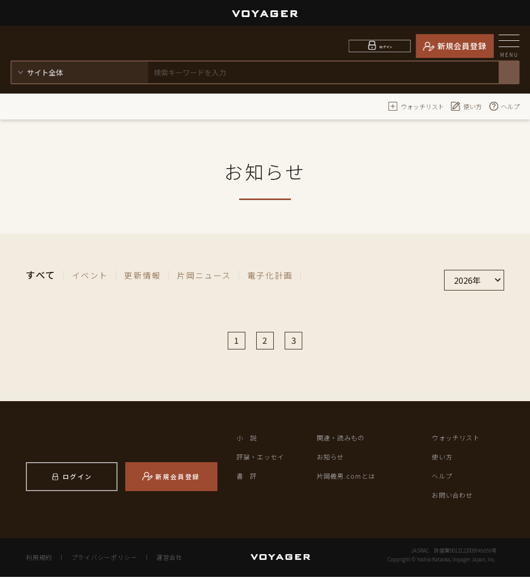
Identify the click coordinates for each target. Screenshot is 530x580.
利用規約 (38, 560)
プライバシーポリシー (101, 560)
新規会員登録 (462, 45)
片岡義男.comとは (348, 479)
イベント (92, 274)
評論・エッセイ (262, 460)
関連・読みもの (343, 441)
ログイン (386, 45)
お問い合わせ (454, 498)
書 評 (248, 479)
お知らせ (331, 460)
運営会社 (163, 560)
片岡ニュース (216, 274)
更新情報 (149, 274)
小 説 (248, 441)
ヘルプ (504, 106)
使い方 (466, 106)
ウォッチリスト (416, 106)
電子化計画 (289, 274)
